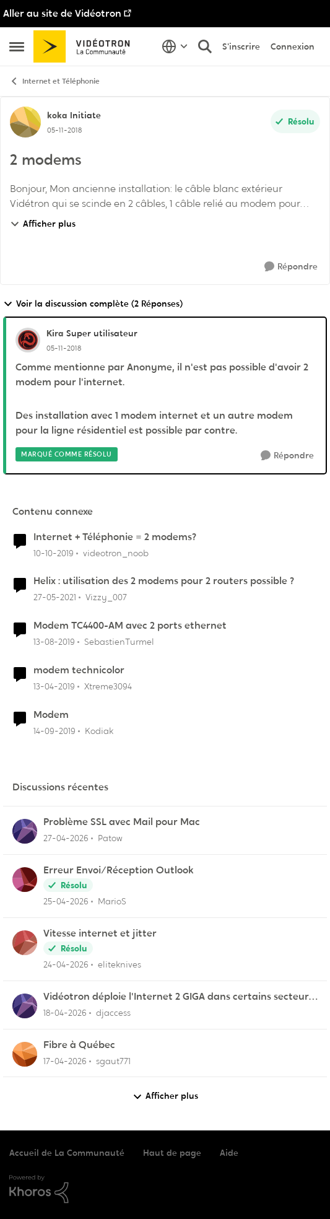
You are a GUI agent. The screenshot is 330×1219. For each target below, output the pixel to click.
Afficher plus (43, 223)
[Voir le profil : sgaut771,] (24, 1054)
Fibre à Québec (79, 1045)
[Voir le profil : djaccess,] (24, 1006)
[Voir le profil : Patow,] (24, 831)
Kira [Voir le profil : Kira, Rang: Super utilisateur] (54, 333)
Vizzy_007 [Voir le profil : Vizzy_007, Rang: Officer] (106, 597)
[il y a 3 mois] (65, 1013)
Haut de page (172, 1152)
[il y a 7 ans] (54, 686)
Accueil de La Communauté (66, 1152)
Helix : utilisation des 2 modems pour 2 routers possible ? (163, 581)
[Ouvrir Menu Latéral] (16, 46)
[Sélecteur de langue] (175, 46)
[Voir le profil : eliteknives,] (24, 942)
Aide (229, 1152)
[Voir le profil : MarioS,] (24, 879)
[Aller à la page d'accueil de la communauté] (85, 46)
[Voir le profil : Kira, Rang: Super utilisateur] (27, 340)
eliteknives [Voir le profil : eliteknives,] (119, 964)
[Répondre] (291, 266)
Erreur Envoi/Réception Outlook (118, 870)
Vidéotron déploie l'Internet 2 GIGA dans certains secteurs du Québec (178, 996)
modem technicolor (78, 670)
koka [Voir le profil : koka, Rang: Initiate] (57, 115)
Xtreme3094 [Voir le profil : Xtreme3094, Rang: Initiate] (108, 686)
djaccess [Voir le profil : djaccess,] (113, 1012)
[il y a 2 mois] (66, 838)
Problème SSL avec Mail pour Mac (121, 822)
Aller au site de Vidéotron (62, 13)
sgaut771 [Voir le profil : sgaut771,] (113, 1060)
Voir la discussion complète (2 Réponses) (93, 304)
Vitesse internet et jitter (100, 933)
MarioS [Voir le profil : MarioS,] (112, 901)
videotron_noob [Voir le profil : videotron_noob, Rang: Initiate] (116, 552)
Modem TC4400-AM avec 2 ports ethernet (130, 625)
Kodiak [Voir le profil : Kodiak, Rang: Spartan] (99, 730)
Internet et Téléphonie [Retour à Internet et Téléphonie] (54, 81)
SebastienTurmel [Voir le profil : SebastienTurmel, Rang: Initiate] (119, 641)
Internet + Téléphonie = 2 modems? (114, 537)
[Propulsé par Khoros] (165, 1189)
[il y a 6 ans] (53, 552)
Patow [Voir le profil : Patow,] (110, 838)
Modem (51, 715)
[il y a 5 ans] (54, 597)
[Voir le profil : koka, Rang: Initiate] (25, 122)
